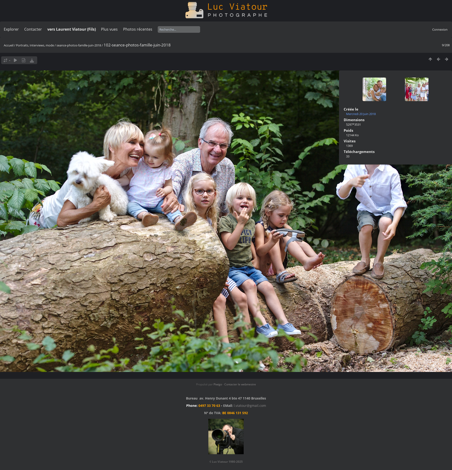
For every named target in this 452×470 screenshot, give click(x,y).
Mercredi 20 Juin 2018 (361, 114)
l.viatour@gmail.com (250, 405)
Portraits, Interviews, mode (35, 45)
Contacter (33, 29)
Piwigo (218, 384)
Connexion (440, 29)
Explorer (11, 29)
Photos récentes (137, 29)
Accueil (8, 45)
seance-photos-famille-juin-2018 (78, 45)
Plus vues (109, 29)
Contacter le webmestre (240, 384)
